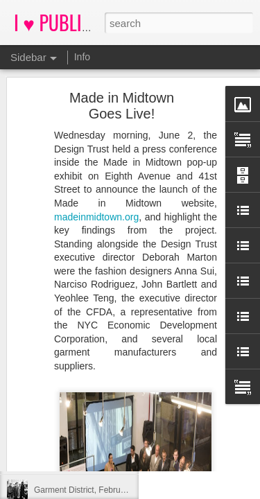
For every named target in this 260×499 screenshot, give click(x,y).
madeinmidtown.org (96, 164)
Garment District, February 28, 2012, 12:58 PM (120, 490)
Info (82, 56)
